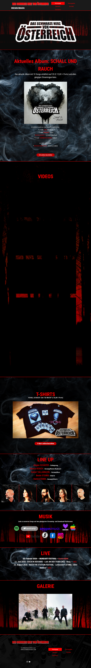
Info (75, 562)
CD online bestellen (45, 155)
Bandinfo (57, 6)
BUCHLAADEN (39, 135)
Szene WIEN (63, 558)
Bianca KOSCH (36, 468)
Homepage (58, 3)
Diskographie (71, 3)
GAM (45, 130)
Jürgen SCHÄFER (41, 465)
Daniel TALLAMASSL (40, 472)
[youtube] (29, 662)
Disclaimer (58, 9)
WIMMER (46, 132)
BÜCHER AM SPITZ (40, 146)
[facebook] (27, 662)
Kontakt (71, 6)
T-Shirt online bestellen (45, 444)
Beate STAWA (42, 475)
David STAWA (40, 479)
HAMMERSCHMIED (46, 138)
